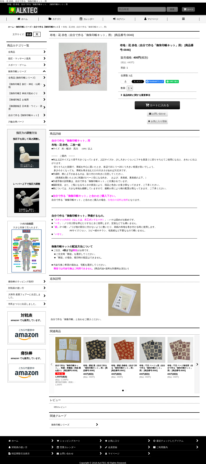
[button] (183, 19)
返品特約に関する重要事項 (135, 95)
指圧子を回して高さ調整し (26, 139)
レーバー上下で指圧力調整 (26, 184)
